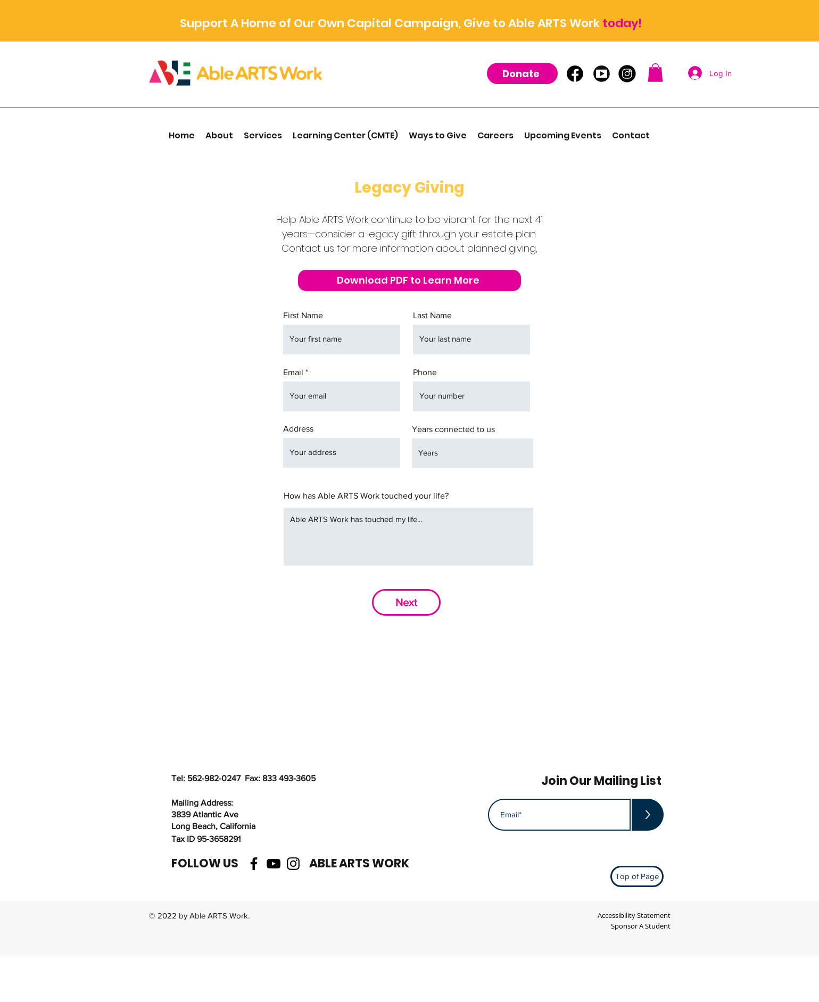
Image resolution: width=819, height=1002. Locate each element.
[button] (655, 72)
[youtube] (273, 863)
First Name (303, 315)
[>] (648, 815)
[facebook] (253, 863)
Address (298, 429)
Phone (425, 372)
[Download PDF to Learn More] (409, 280)
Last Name (432, 315)
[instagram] (293, 863)
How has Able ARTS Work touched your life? (366, 496)
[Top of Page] (637, 876)
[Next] (406, 602)
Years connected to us (453, 429)
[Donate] (522, 73)
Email (293, 372)
